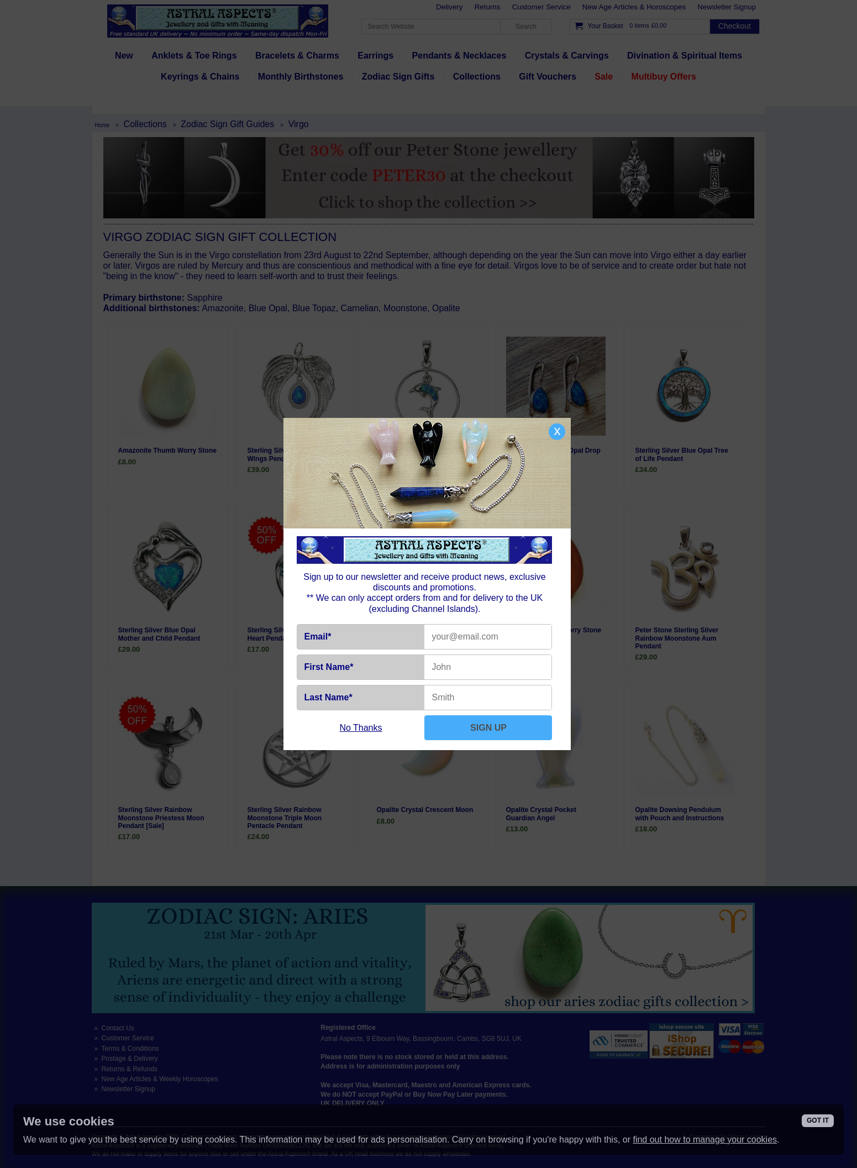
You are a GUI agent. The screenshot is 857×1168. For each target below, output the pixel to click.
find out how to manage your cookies (705, 1139)
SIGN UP (488, 727)
